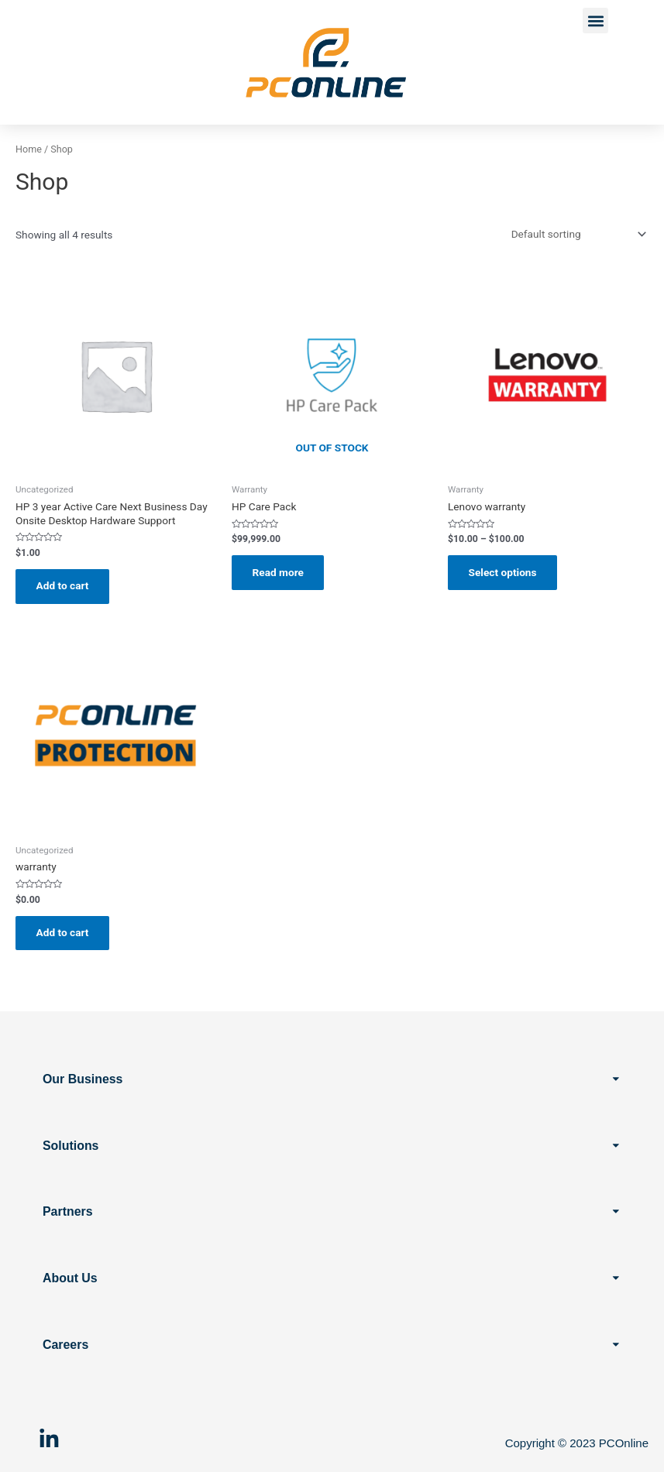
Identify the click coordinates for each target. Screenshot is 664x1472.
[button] (595, 20)
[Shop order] (576, 234)
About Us (70, 1278)
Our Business (83, 1078)
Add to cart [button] (63, 586)
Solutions (71, 1144)
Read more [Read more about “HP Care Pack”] (278, 572)
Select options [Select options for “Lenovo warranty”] (504, 572)
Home (28, 149)
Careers (66, 1344)
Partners (68, 1211)
